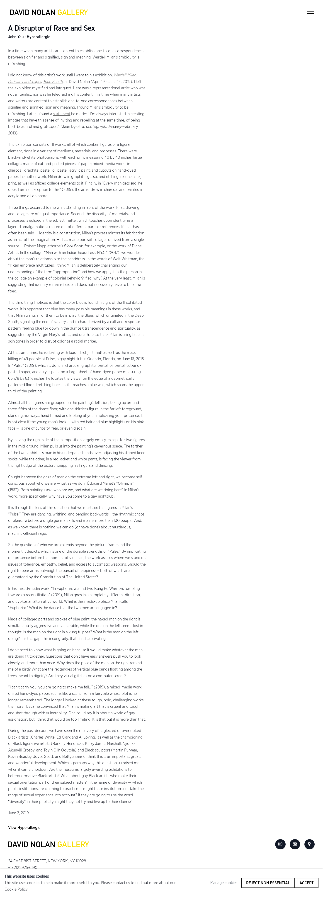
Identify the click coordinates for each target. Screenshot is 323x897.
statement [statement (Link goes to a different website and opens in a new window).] (61, 113)
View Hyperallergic (24, 827)
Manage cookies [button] (223, 882)
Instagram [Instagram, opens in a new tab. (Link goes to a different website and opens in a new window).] (280, 844)
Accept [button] (306, 882)
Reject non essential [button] (268, 882)
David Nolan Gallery (49, 12)
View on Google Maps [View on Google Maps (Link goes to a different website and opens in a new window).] (309, 844)
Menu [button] (311, 12)
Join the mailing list (295, 844)
